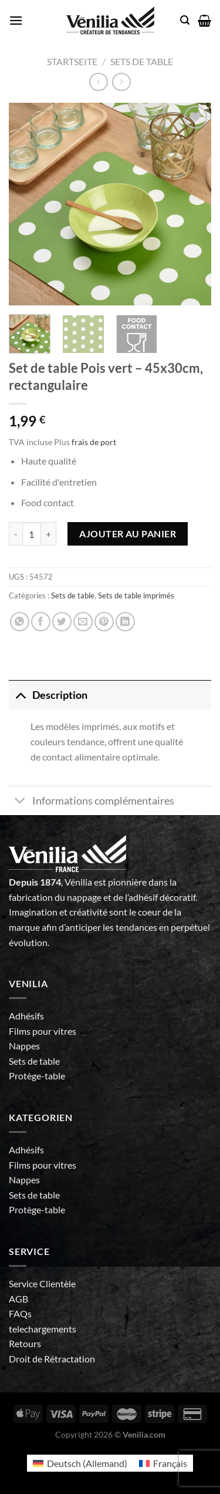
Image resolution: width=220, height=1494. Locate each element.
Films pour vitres (42, 1031)
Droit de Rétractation (52, 1358)
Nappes (24, 1045)
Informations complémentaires (91, 802)
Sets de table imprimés (136, 595)
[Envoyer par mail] (83, 621)
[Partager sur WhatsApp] (19, 621)
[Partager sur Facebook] (40, 621)
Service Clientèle (42, 1283)
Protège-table (37, 1075)
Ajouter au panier (127, 533)
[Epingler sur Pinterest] (104, 621)
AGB (18, 1298)
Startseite (72, 61)
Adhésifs (26, 1015)
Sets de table (141, 61)
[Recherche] (184, 20)
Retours (25, 1343)
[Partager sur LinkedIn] (125, 621)
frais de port (94, 442)
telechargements (42, 1328)
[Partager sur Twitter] (62, 621)
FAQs (20, 1313)
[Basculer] (20, 695)
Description (48, 695)
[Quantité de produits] (31, 534)
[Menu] (16, 20)
